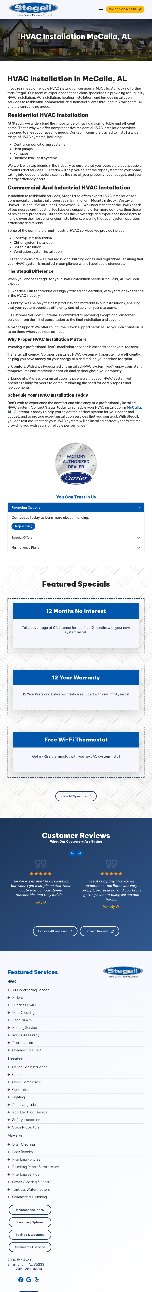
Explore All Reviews (55, 931)
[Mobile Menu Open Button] (101, 9)
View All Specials (76, 796)
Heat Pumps (22, 1020)
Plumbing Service (25, 1174)
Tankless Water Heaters (31, 1189)
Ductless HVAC (24, 1005)
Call (125, 9)
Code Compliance (26, 1082)
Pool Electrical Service (30, 1112)
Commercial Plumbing (29, 1197)
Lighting (18, 1097)
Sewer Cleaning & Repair (31, 1182)
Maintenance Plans (25, 547)
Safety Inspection (26, 1120)
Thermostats (22, 1043)
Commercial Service (30, 1247)
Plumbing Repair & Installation (35, 1167)
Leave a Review (99, 931)
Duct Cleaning (23, 1012)
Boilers (17, 997)
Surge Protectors (26, 1127)
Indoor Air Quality (26, 1035)
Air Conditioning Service (30, 990)
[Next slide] (79, 853)
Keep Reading (23, 526)
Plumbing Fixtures (26, 1159)
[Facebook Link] (21, 1279)
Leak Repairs (22, 1152)
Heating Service (24, 1027)
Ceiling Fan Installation (29, 1067)
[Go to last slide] (72, 853)
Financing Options (25, 507)
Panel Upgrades (24, 1105)
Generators (21, 1090)
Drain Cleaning (23, 1144)
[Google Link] (29, 1279)
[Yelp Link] (37, 1279)
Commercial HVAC (26, 1050)
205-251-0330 (28, 1269)
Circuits (18, 1074)
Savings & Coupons (29, 1235)
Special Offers (21, 537)
